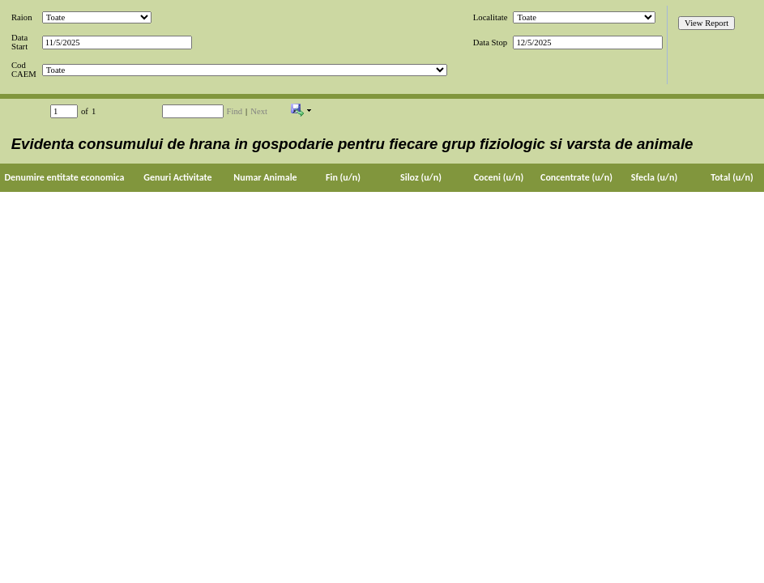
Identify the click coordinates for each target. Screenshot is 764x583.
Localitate (490, 17)
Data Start (19, 42)
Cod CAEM (23, 70)
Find (235, 111)
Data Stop (490, 42)
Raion (21, 17)
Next (258, 111)
